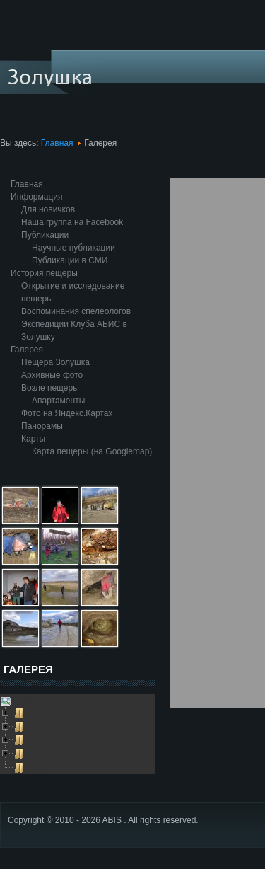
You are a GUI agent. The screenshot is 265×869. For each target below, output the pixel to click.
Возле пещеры (50, 388)
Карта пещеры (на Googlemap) (92, 451)
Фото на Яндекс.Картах (66, 413)
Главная (57, 143)
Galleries (29, 700)
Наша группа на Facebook (72, 222)
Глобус (37, 766)
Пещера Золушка (55, 362)
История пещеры (44, 273)
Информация (36, 197)
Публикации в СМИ (69, 260)
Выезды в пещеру (57, 753)
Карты (33, 439)
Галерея (27, 350)
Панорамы (42, 426)
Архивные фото (52, 375)
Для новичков (48, 209)
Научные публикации (73, 248)
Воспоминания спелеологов (76, 311)
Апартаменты (58, 400)
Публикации (45, 235)
